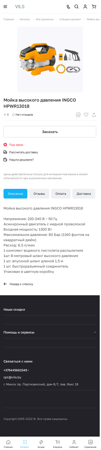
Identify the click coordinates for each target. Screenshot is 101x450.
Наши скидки (14, 309)
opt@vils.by (12, 377)
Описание (15, 193)
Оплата (60, 193)
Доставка (84, 193)
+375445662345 (15, 370)
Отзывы (39, 193)
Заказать (50, 131)
